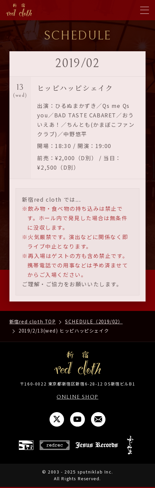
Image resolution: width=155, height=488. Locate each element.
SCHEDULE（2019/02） (94, 321)
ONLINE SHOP (77, 397)
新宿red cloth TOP (32, 321)
